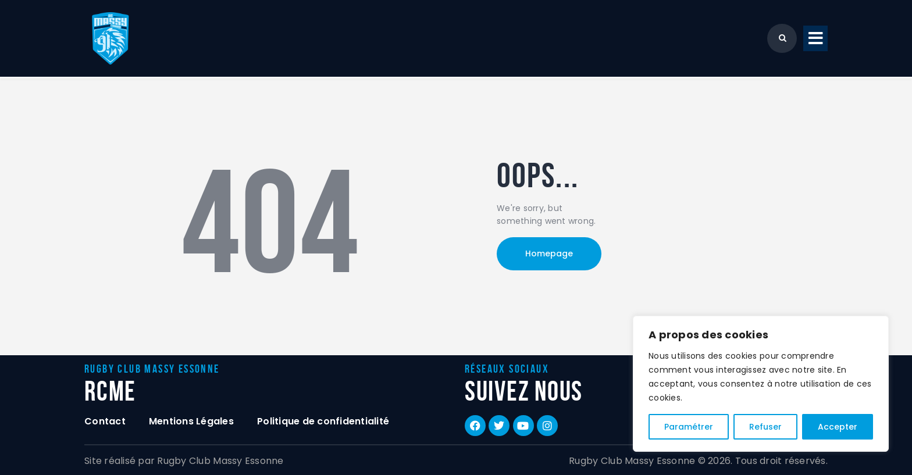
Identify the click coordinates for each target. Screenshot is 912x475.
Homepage (549, 253)
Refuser (765, 427)
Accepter (837, 427)
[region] (761, 384)
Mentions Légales (191, 421)
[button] (815, 39)
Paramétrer (688, 427)
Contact (105, 421)
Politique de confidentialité (323, 421)
